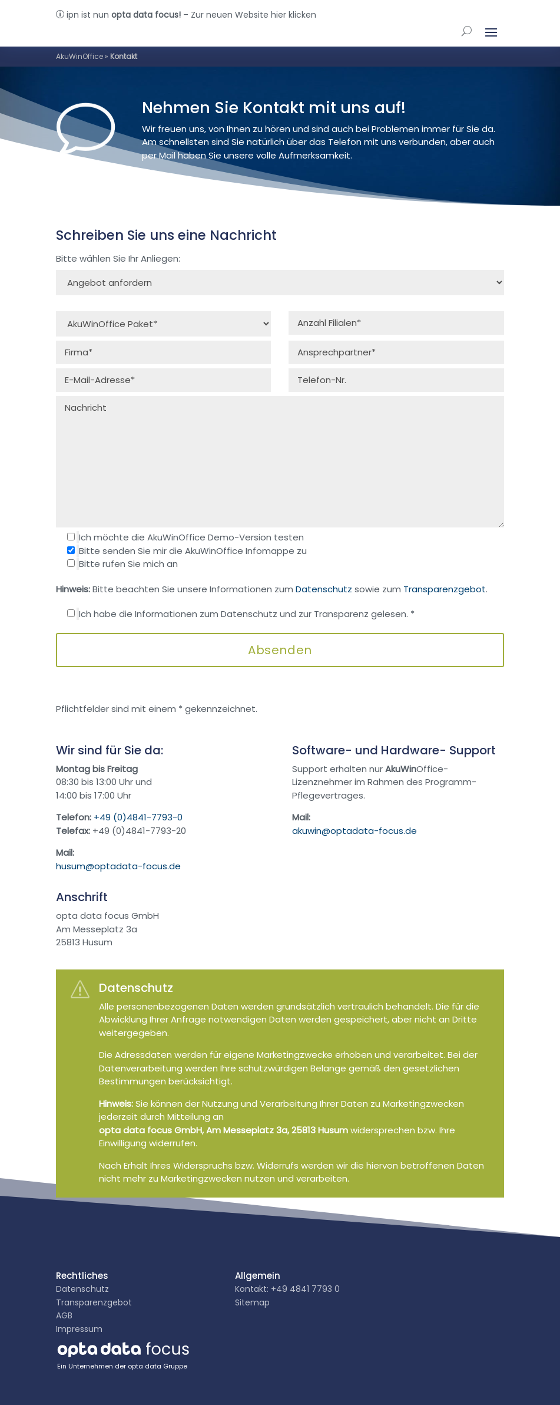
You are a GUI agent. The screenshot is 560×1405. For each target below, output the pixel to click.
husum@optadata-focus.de (118, 866)
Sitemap (252, 1302)
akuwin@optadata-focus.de (354, 830)
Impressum (79, 1329)
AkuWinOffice (79, 56)
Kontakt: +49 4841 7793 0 (287, 1289)
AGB (64, 1315)
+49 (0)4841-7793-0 (138, 817)
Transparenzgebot (444, 589)
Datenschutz (324, 589)
